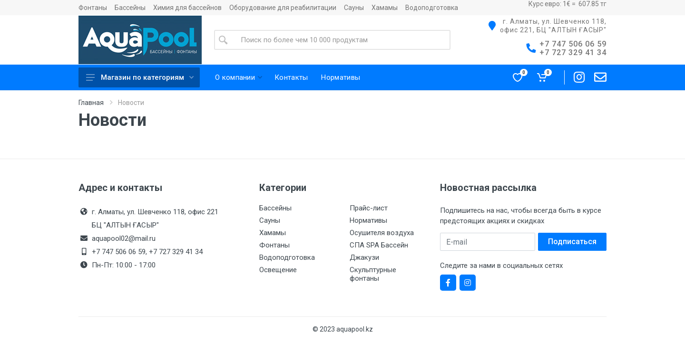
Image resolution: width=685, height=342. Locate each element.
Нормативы (368, 220)
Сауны (354, 7)
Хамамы (385, 7)
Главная (91, 102)
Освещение (278, 270)
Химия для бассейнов (187, 7)
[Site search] (341, 40)
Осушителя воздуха (382, 232)
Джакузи (364, 257)
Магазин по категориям (140, 77)
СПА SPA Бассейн (379, 245)
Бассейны (130, 7)
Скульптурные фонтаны (373, 274)
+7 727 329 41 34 (573, 52)
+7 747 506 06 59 (573, 43)
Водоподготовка (431, 7)
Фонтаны (92, 7)
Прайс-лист (369, 208)
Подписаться (572, 241)
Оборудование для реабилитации (282, 7)
